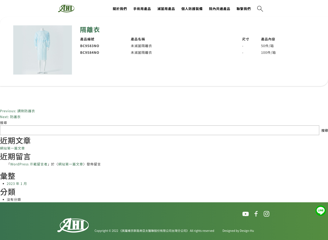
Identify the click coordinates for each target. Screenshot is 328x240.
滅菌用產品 (166, 8)
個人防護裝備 (192, 8)
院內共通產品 (219, 8)
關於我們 (120, 8)
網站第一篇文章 (12, 148)
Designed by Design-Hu (238, 230)
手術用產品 (142, 8)
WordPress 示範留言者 (28, 163)
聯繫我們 (244, 8)
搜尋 (3, 122)
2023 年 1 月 (17, 183)
